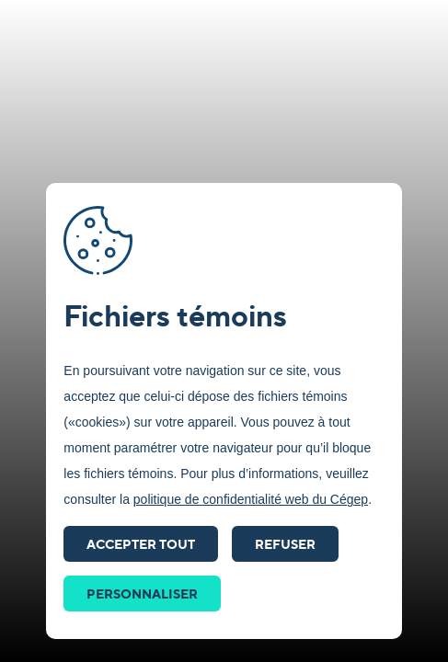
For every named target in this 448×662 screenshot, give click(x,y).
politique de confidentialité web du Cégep (250, 499)
